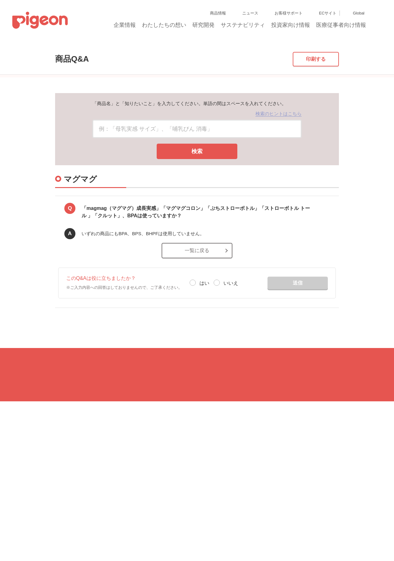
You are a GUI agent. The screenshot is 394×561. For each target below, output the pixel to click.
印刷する (316, 98)
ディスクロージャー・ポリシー (96, 531)
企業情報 (125, 27)
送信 (298, 322)
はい (204, 323)
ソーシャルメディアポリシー (144, 542)
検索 (197, 191)
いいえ (230, 323)
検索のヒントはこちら (278, 153)
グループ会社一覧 (52, 531)
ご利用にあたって (186, 542)
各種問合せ (214, 542)
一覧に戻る (197, 290)
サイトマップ (23, 531)
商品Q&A (66, 47)
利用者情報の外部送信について (91, 542)
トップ (43, 47)
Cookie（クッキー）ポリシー (36, 542)
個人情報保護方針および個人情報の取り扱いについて (170, 531)
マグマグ (90, 47)
